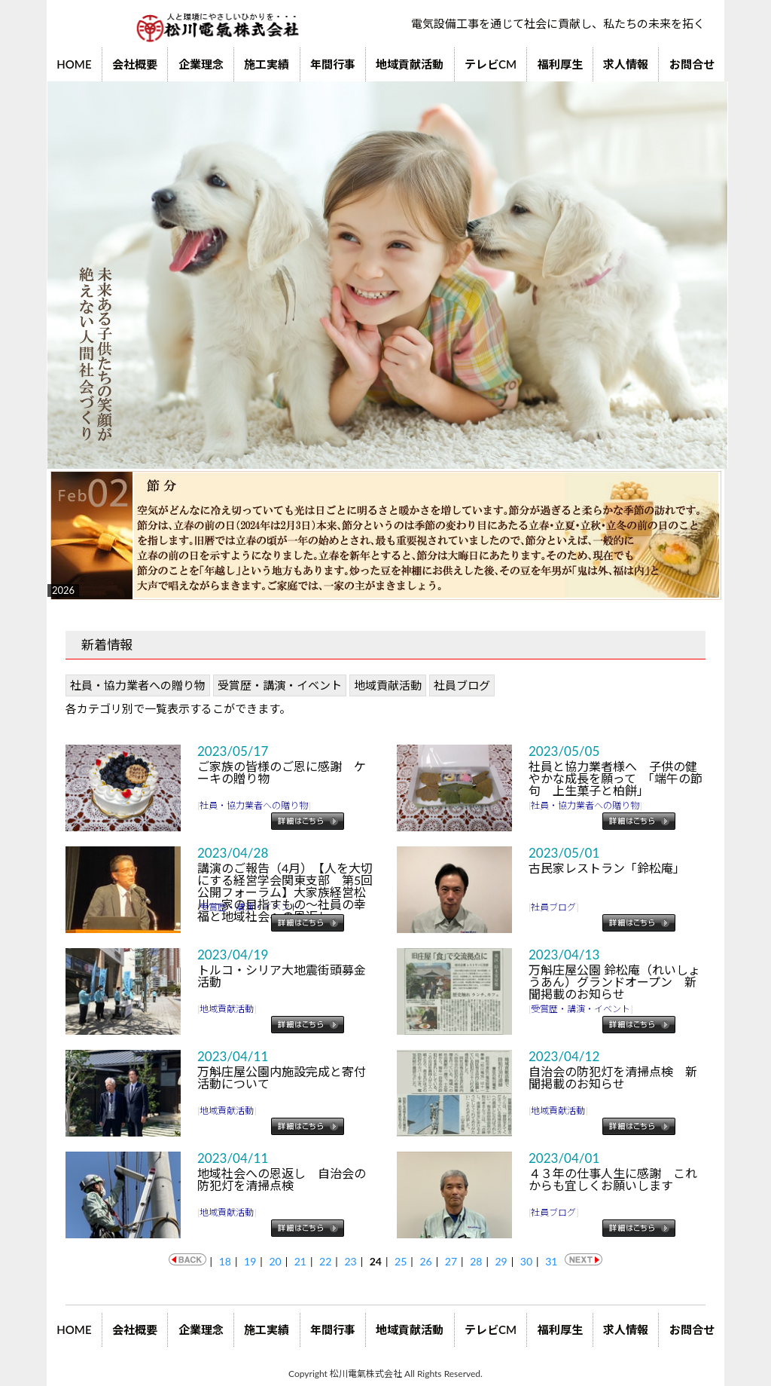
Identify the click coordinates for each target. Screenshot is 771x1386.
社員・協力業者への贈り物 (138, 685)
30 (526, 1261)
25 (401, 1261)
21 (300, 1261)
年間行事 (332, 64)
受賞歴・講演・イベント (280, 685)
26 (425, 1261)
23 (350, 1261)
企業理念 (201, 64)
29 (501, 1261)
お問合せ (692, 64)
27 (451, 1261)
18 (225, 1261)
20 (275, 1261)
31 (551, 1261)
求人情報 (625, 64)
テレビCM (491, 64)
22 (325, 1261)
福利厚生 (560, 64)
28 (476, 1261)
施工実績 (266, 64)
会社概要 (134, 64)
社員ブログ (462, 685)
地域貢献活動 (409, 64)
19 (250, 1261)
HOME (73, 64)
